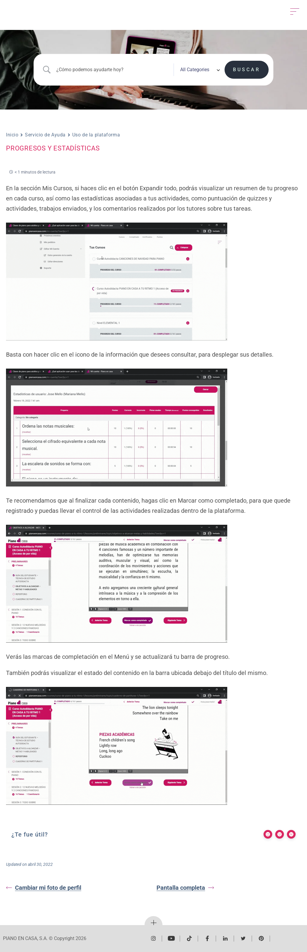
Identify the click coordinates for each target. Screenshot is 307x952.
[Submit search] (247, 70)
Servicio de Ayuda (45, 135)
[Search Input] (113, 70)
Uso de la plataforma (96, 135)
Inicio (12, 135)
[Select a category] (199, 69)
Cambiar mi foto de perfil (43, 887)
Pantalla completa (185, 887)
